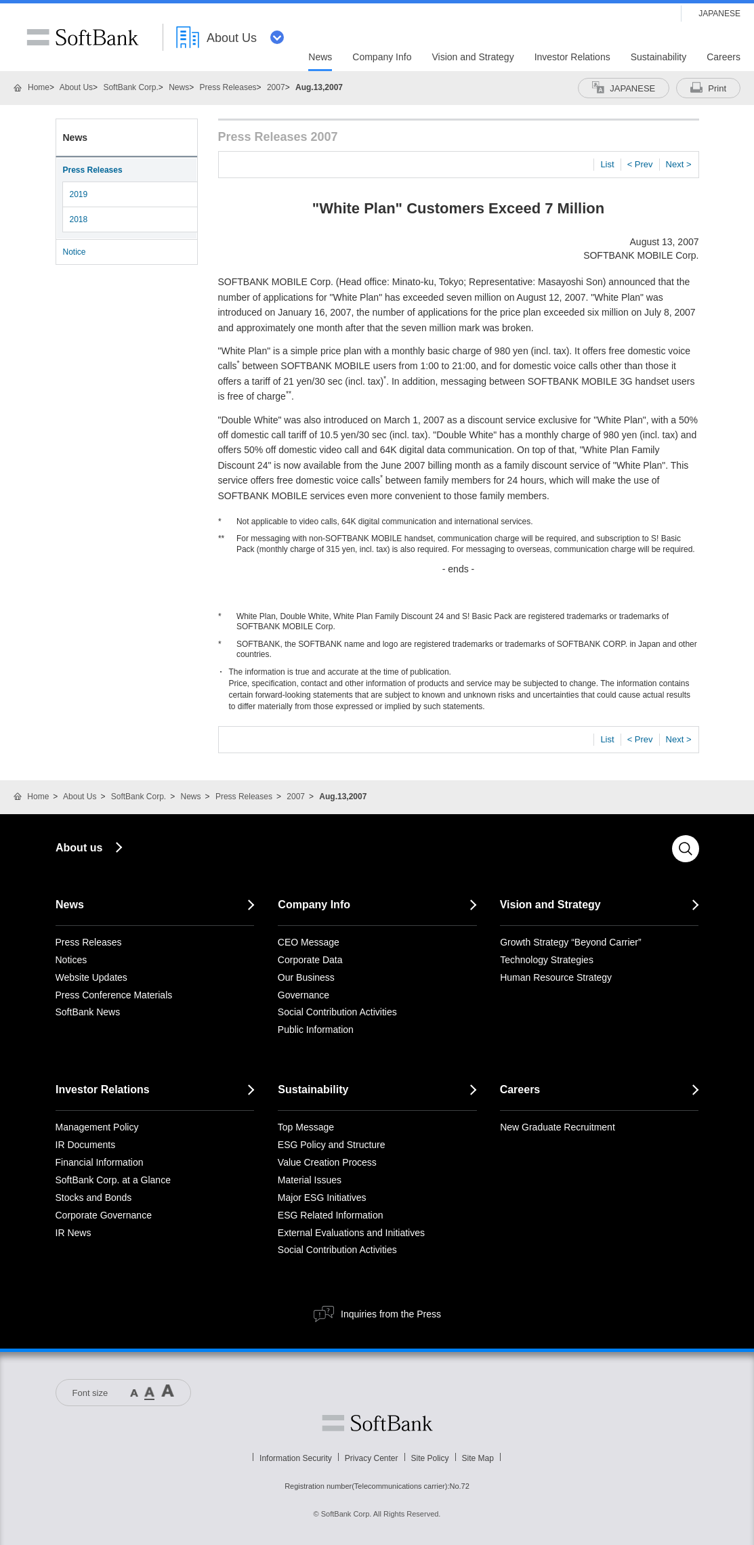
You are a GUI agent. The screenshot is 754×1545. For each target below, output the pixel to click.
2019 (79, 194)
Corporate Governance (104, 1215)
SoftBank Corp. (130, 87)
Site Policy (430, 1458)
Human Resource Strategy (556, 977)
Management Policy (97, 1127)
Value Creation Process (327, 1162)
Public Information (316, 1029)
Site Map (478, 1458)
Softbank (377, 1423)
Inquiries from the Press (391, 1314)
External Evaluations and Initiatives (351, 1232)
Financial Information (100, 1162)
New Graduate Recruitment (557, 1127)
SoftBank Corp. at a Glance (113, 1179)
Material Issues (309, 1179)
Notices (71, 959)
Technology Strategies (546, 959)
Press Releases (228, 87)
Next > (679, 164)
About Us (76, 87)
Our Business (306, 977)
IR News (73, 1232)
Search (685, 848)
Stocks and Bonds (94, 1197)
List (607, 164)
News (179, 87)
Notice (74, 252)
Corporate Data (310, 959)
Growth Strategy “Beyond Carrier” (571, 942)
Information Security (295, 1458)
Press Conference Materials (114, 995)
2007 (276, 87)
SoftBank (82, 37)
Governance (303, 995)
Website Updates (91, 977)
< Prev (640, 164)
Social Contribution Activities (337, 1012)
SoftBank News (88, 1012)
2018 (79, 219)
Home (38, 87)
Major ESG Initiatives (322, 1197)
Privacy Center (371, 1458)
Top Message (306, 1127)
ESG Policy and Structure (331, 1144)
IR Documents (86, 1144)
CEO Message (308, 942)
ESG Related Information (330, 1215)
